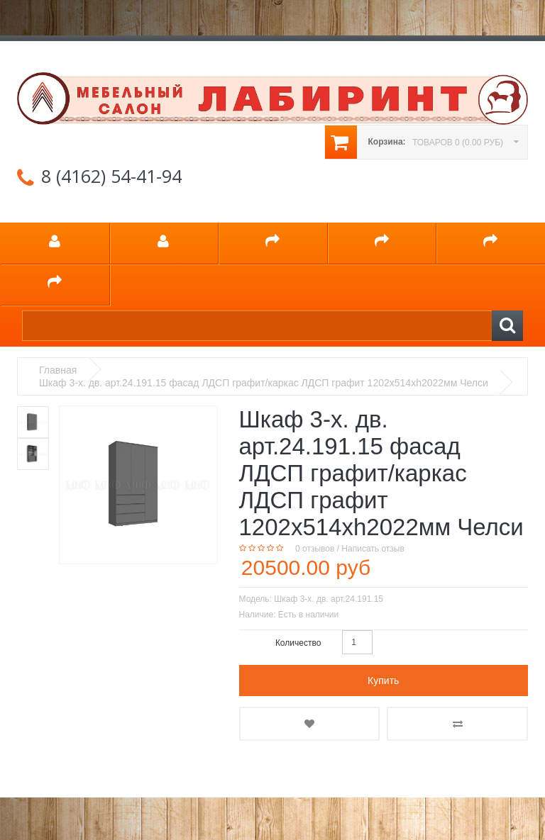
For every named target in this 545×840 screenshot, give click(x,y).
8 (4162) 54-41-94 (111, 176)
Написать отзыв (372, 549)
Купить (383, 680)
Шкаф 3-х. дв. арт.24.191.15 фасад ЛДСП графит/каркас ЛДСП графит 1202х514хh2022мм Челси (263, 382)
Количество (298, 643)
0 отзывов (314, 549)
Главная (58, 370)
